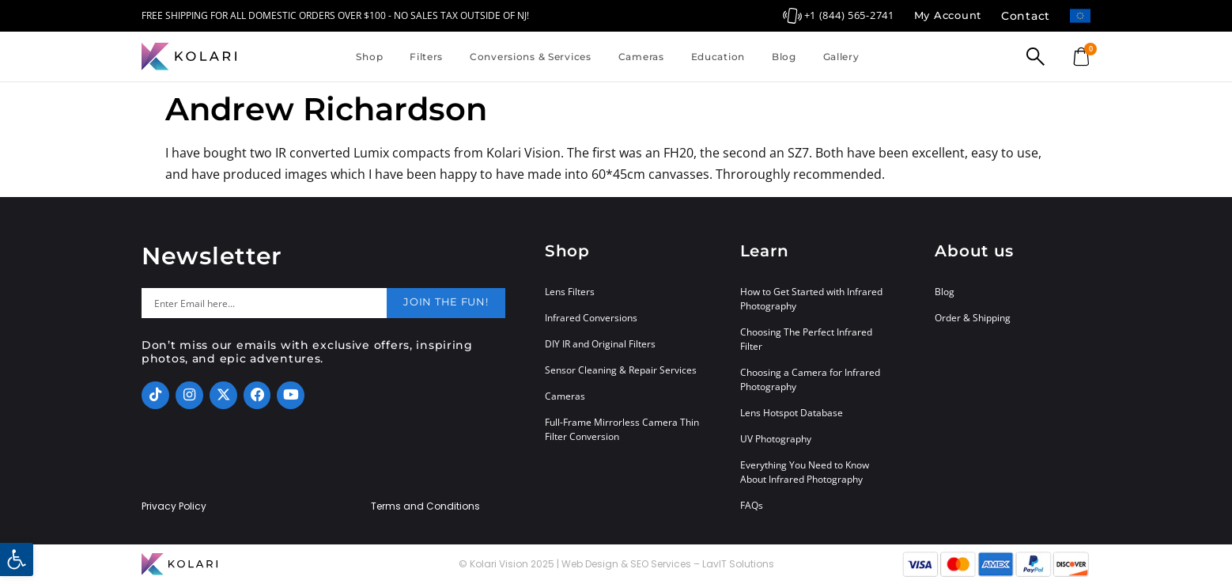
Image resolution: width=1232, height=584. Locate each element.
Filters (426, 57)
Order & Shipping (973, 317)
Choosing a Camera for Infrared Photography (810, 379)
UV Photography (775, 439)
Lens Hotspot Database (791, 412)
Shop (369, 57)
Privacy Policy (174, 506)
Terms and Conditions (425, 506)
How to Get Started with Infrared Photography (811, 299)
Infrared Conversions (591, 317)
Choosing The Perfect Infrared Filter (806, 339)
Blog (784, 57)
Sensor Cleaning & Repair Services (621, 370)
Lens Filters (570, 291)
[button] (16, 559)
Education (718, 57)
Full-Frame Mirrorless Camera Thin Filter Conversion (622, 429)
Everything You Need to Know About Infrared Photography (804, 472)
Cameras (641, 57)
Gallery (841, 57)
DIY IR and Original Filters (600, 344)
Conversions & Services (530, 57)
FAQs (751, 505)
